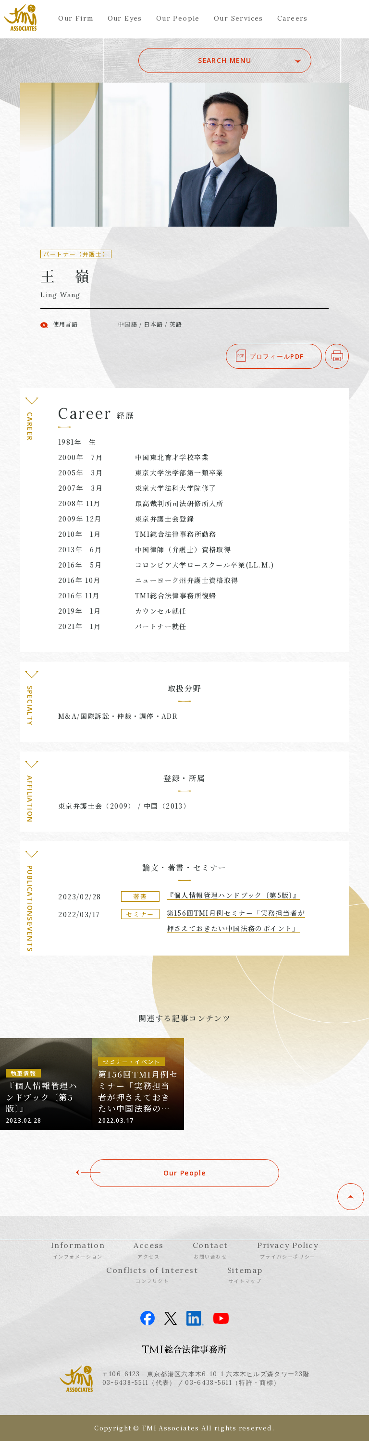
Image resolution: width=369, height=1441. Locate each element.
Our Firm (75, 18)
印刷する (348, 356)
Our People (178, 18)
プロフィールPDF (276, 356)
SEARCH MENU (243, 60)
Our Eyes (125, 18)
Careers (292, 18)
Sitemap (245, 1274)
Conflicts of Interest (152, 1274)
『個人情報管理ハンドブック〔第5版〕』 (234, 895)
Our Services (238, 18)
